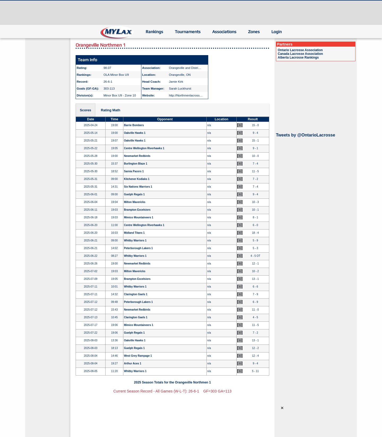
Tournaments (188, 31)
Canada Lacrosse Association (300, 54)
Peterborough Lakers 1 (138, 248)
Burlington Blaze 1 (135, 163)
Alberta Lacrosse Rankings (298, 57)
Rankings (154, 31)
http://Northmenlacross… (186, 95)
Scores (85, 110)
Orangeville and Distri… (185, 67)
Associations (224, 31)
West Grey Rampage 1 (138, 355)
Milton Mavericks (134, 202)
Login (276, 31)
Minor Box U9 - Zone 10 (119, 95)
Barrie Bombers (134, 125)
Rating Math (110, 110)
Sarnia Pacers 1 (134, 171)
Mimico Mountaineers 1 (138, 217)
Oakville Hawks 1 (134, 132)
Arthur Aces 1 (132, 363)
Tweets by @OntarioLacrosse (305, 135)
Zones (254, 31)
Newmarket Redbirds (137, 156)
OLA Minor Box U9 (116, 74)
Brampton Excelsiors (137, 209)
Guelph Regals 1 (134, 194)
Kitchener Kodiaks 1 (136, 179)
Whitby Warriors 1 (135, 240)
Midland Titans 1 (134, 232)
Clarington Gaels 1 (135, 294)
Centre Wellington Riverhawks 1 (144, 148)
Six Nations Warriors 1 (138, 186)
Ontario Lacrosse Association (300, 50)
